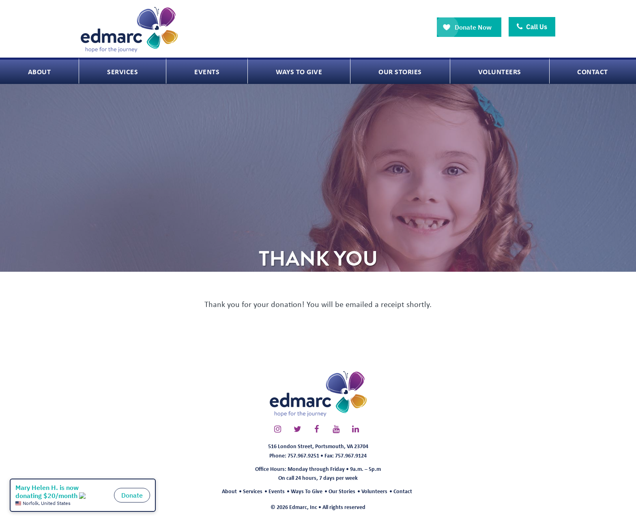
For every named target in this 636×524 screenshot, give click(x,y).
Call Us (532, 27)
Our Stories (342, 491)
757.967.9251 (303, 455)
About (229, 491)
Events (277, 491)
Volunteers (374, 491)
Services (252, 491)
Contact (402, 491)
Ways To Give (306, 491)
